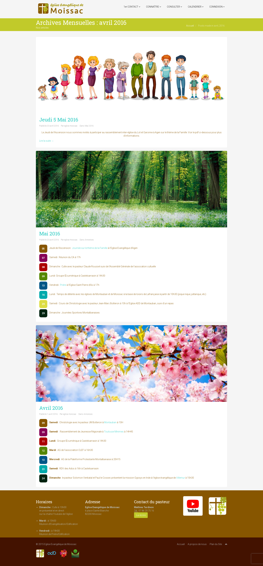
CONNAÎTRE (153, 6)
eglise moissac (70, 126)
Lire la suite (46, 140)
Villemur (180, 477)
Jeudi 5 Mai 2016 (58, 119)
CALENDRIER (195, 6)
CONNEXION (217, 6)
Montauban (110, 422)
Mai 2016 (89, 126)
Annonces (89, 240)
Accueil (190, 25)
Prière (63, 285)
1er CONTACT (132, 6)
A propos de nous (197, 544)
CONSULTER (174, 6)
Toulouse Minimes (114, 431)
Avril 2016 (51, 408)
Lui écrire (141, 515)
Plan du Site (216, 544)
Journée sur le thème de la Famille (89, 248)
